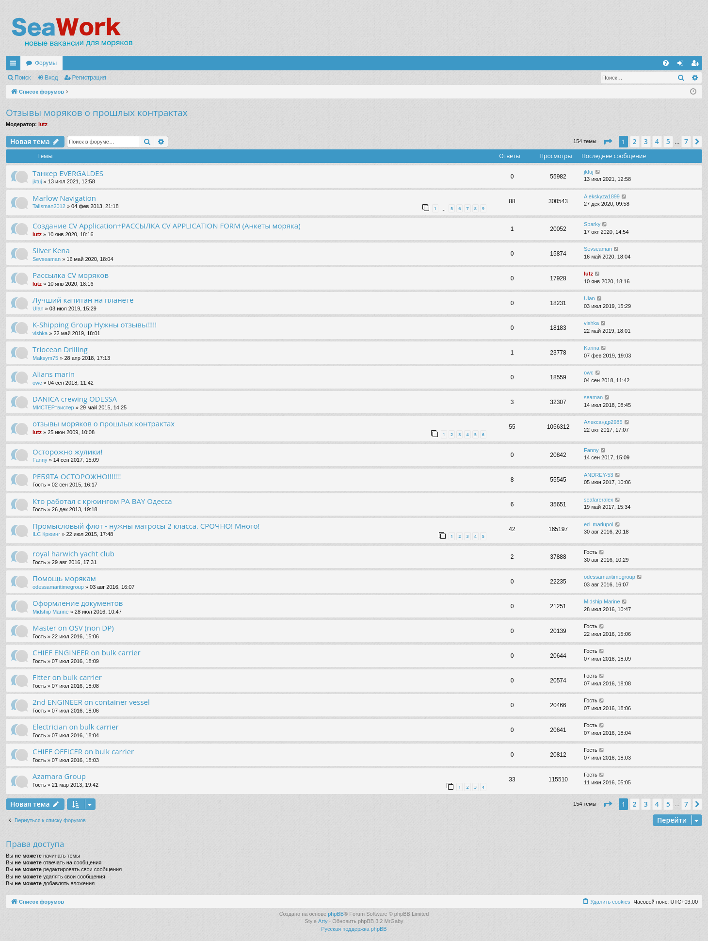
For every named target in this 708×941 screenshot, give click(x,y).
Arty (323, 921)
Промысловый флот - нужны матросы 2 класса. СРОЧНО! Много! (145, 526)
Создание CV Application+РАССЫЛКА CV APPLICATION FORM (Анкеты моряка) (166, 225)
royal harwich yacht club (73, 553)
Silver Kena (51, 250)
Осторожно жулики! (67, 451)
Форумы (46, 63)
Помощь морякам (64, 578)
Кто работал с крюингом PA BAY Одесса (102, 501)
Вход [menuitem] (682, 65)
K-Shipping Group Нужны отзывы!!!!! (94, 324)
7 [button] (686, 141)
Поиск (23, 77)
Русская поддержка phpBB (353, 929)
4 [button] (657, 141)
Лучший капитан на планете (83, 300)
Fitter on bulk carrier (67, 677)
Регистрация (89, 77)
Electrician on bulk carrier (75, 726)
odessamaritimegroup (58, 587)
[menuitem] (666, 63)
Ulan (38, 308)
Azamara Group (59, 776)
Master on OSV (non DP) (73, 628)
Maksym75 (45, 358)
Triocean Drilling (60, 349)
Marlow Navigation (64, 198)
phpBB (336, 914)
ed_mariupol (598, 524)
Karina (591, 348)
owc (37, 383)
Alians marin (53, 374)
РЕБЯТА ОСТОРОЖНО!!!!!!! (76, 476)
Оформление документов (77, 603)
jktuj (37, 181)
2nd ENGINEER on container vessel (91, 702)
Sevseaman (46, 259)
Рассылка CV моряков (70, 275)
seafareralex (598, 500)
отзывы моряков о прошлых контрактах (103, 423)
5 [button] (668, 141)
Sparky (592, 224)
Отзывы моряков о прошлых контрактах (97, 112)
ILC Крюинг (46, 534)
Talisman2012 (48, 206)
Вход (51, 77)
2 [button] (635, 141)
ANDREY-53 (598, 475)
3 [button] (646, 141)
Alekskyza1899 (602, 196)
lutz (43, 124)
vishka (40, 333)
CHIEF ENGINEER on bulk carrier (86, 652)
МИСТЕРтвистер (53, 407)
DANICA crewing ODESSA (74, 399)
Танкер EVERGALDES (67, 173)
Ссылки (15, 65)
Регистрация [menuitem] (697, 65)
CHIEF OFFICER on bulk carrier (83, 751)
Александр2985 (603, 422)
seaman (593, 397)
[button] (607, 141)
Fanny (40, 460)
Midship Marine (50, 612)
